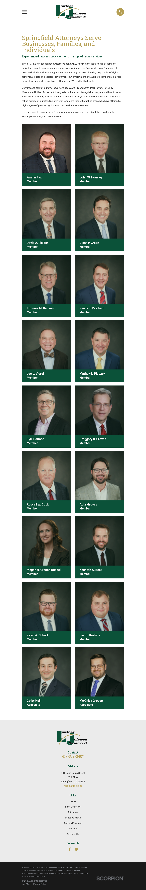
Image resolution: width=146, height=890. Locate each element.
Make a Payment (73, 823)
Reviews (73, 828)
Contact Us (73, 834)
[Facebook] (69, 849)
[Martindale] (76, 849)
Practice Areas (73, 817)
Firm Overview (73, 806)
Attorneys (73, 812)
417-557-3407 (73, 756)
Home (73, 801)
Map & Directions (73, 785)
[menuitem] (26, 884)
